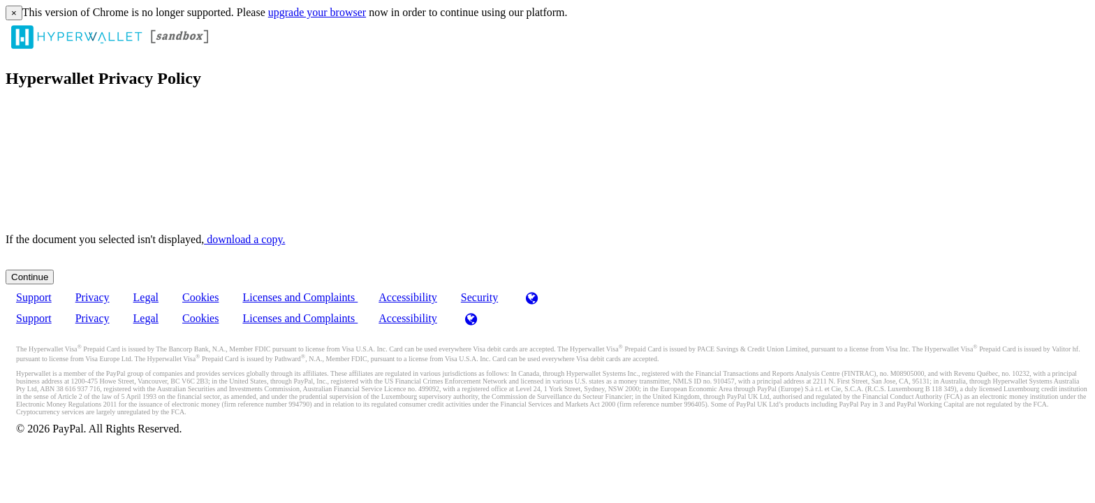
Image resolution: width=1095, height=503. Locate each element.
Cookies (200, 297)
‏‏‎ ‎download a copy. (244, 239)
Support (34, 297)
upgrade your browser (317, 12)
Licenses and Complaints (300, 297)
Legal (146, 297)
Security (479, 297)
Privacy (92, 297)
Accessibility (408, 297)
